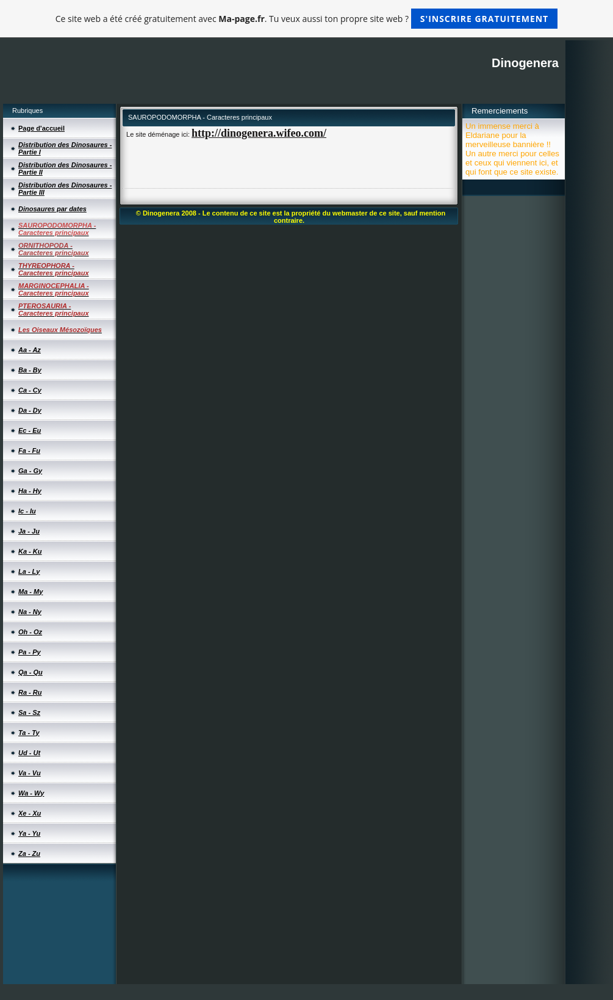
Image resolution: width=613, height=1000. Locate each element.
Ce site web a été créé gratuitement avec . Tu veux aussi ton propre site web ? (306, 19)
